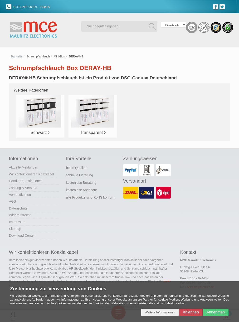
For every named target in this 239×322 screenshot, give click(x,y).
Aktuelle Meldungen (23, 167)
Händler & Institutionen (26, 181)
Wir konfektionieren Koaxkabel (31, 174)
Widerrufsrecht (20, 215)
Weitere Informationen (160, 312)
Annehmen (215, 312)
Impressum (17, 222)
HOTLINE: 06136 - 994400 (28, 7)
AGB (12, 201)
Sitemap (15, 229)
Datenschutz (18, 208)
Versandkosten (20, 195)
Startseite (16, 56)
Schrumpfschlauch (38, 56)
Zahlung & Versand (23, 188)
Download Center (22, 235)
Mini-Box (59, 56)
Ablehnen (191, 312)
